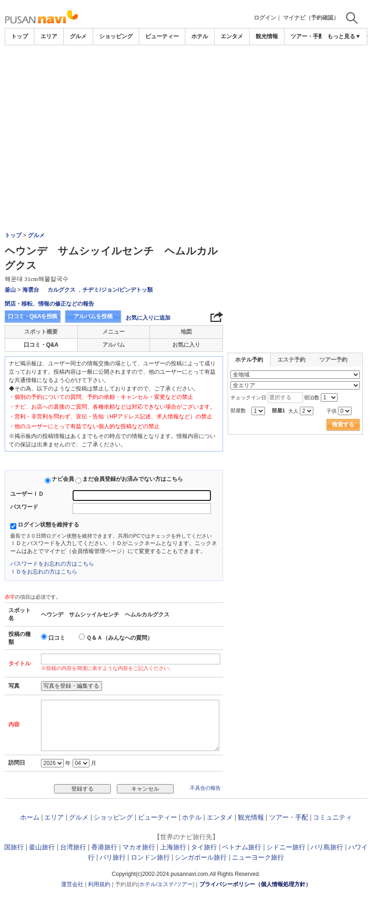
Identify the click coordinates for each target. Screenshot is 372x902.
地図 (186, 331)
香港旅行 (104, 847)
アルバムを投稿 (93, 316)
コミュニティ (332, 817)
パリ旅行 (113, 857)
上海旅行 (173, 847)
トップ (19, 36)
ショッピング (116, 36)
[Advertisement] (186, 71)
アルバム (113, 345)
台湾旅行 (73, 847)
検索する (343, 424)
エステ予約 (291, 359)
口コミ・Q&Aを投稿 (32, 316)
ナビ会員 (63, 479)
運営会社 (72, 884)
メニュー (113, 331)
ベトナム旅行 (241, 847)
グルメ (78, 36)
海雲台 (30, 290)
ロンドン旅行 (150, 857)
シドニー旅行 (285, 847)
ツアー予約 (333, 359)
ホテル (199, 36)
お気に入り (186, 345)
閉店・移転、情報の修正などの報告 (49, 304)
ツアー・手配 (307, 36)
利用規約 (99, 884)
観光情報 (267, 36)
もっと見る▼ (344, 36)
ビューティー (162, 36)
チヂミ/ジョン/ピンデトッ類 (117, 290)
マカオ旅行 (138, 847)
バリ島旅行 (327, 847)
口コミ (56, 638)
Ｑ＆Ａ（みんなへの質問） (119, 638)
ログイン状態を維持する (48, 524)
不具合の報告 (205, 788)
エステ (165, 884)
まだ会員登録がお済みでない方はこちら (132, 479)
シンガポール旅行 (201, 857)
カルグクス (61, 290)
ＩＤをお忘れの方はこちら (43, 571)
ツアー (184, 884)
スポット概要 (41, 331)
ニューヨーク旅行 (258, 857)
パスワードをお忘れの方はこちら (52, 563)
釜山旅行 (42, 847)
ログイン (265, 17)
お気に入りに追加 (148, 317)
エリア (49, 36)
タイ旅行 (204, 847)
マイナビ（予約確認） (311, 17)
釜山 (10, 290)
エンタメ (232, 36)
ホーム (30, 817)
